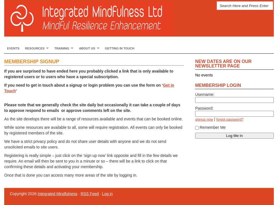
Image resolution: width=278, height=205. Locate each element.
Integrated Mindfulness (94, 18)
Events (13, 48)
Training (62, 48)
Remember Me (210, 127)
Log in (107, 194)
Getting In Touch (120, 48)
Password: (204, 108)
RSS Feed (90, 194)
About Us (87, 48)
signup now (204, 119)
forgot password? (229, 119)
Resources (35, 48)
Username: (204, 94)
